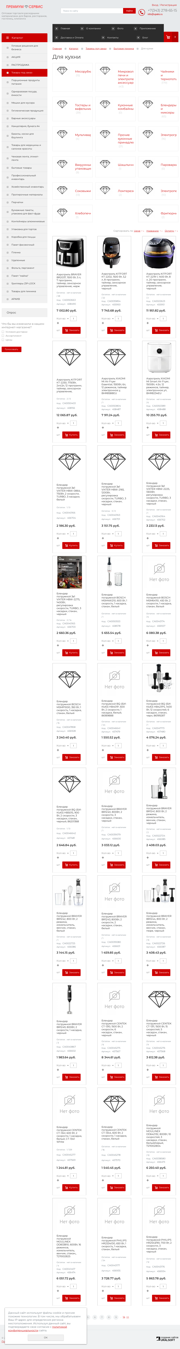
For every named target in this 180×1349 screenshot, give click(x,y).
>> (127, 1317)
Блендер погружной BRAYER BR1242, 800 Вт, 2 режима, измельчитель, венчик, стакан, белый (69, 922)
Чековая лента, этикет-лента (25, 158)
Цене (137, 230)
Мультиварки (85, 135)
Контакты (63, 37)
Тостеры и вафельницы (84, 107)
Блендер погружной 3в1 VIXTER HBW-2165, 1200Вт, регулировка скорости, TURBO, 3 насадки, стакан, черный (114, 494)
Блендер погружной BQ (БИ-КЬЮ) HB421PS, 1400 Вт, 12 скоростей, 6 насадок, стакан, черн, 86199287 (159, 708)
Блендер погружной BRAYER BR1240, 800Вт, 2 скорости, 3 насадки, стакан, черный (114, 813)
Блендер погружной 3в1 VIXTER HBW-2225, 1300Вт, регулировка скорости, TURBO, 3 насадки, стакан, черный (158, 493)
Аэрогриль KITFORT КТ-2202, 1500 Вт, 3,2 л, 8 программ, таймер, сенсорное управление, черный (114, 281)
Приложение (122, 28)
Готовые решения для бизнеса (24, 47)
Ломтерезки (127, 191)
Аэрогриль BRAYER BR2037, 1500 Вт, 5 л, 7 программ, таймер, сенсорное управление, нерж (69, 280)
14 (124, 1317)
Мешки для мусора (22, 102)
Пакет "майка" (19, 275)
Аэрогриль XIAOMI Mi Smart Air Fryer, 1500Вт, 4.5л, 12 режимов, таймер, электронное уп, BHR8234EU (158, 386)
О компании (83, 28)
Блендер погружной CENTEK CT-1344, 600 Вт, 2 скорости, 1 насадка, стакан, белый (114, 1133)
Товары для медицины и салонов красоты (26, 147)
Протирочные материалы (27, 194)
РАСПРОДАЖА (20, 64)
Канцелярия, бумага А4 (25, 126)
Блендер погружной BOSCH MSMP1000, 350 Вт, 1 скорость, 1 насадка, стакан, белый (69, 707)
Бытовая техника (124, 48)
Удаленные (18, 260)
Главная (63, 28)
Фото (102, 28)
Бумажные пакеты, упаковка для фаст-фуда (25, 212)
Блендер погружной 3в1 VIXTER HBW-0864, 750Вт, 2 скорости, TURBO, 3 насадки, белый (69, 492)
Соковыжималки (87, 191)
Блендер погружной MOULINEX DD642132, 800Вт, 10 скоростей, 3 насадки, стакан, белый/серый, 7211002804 (158, 1135)
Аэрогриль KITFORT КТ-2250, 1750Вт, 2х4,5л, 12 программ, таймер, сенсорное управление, (69, 385)
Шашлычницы (129, 165)
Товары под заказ (21, 72)
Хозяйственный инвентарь (27, 186)
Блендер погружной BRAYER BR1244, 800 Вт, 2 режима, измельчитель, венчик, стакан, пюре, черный (158, 922)
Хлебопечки (84, 213)
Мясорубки (83, 71)
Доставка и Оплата (149, 28)
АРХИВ (15, 299)
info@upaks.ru (155, 14)
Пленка (15, 252)
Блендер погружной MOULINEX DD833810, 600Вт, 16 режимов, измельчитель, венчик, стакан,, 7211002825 (69, 1246)
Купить (73, 434)
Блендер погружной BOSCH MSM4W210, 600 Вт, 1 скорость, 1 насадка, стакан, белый (114, 600)
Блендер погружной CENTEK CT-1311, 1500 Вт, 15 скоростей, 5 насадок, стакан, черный (158, 1028)
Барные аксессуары (23, 118)
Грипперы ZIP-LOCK (23, 283)
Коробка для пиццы (23, 236)
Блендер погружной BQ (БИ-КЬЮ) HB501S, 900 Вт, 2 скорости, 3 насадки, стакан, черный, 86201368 (69, 814)
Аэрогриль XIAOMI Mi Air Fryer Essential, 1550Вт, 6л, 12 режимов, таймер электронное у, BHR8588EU (114, 386)
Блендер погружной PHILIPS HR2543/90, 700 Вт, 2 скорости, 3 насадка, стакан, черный (159, 1244)
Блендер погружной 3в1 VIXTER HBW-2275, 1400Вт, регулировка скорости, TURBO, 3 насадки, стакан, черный (69, 604)
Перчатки (17, 202)
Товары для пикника (23, 291)
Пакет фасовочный (22, 244)
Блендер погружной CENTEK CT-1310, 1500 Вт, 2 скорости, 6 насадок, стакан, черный (114, 1028)
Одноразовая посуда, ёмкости (24, 93)
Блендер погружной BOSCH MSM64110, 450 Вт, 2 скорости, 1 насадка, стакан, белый (159, 600)
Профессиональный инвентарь (23, 177)
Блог (119, 37)
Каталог (73, 48)
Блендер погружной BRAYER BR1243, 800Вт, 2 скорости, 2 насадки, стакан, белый (114, 921)
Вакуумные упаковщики (84, 166)
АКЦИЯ (15, 57)
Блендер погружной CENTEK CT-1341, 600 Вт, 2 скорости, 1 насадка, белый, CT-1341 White (69, 1134)
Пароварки (169, 165)
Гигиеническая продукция (27, 110)
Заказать (74, 330)
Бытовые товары (21, 167)
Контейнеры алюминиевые (28, 221)
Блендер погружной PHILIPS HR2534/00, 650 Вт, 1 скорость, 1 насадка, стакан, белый (114, 1243)
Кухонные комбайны (126, 107)
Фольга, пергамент (22, 267)
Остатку (169, 230)
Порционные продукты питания (25, 82)
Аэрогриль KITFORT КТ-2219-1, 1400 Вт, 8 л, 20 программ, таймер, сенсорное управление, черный (159, 281)
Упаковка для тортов (24, 229)
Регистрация (168, 5)
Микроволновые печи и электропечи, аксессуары (130, 77)
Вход (155, 5)
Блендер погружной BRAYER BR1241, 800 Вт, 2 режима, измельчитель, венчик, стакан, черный (158, 814)
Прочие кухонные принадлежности (131, 138)
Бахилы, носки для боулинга (22, 135)
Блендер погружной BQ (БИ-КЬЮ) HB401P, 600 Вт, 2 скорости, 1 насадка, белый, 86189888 (114, 708)
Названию (152, 230)
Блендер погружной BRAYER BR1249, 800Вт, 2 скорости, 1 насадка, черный (69, 1027)
